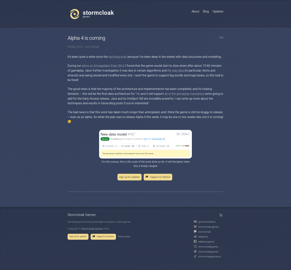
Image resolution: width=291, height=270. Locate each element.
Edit (221, 37)
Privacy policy (124, 236)
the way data (175, 70)
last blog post (117, 57)
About (195, 11)
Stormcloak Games (92, 14)
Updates (217, 11)
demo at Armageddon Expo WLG (103, 66)
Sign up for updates (129, 177)
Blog (206, 11)
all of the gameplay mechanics (184, 94)
